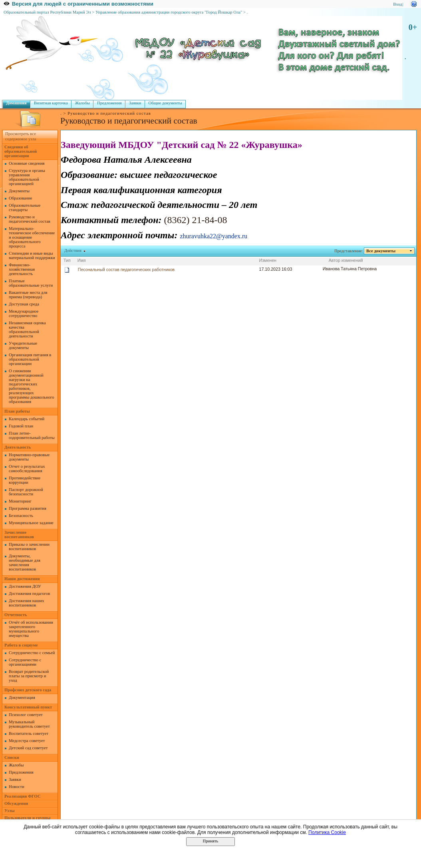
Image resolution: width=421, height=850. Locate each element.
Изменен (268, 260)
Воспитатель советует (28, 733)
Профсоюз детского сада (27, 690)
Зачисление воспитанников (19, 534)
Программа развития (27, 508)
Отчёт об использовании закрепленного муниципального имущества (31, 629)
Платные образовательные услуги (31, 283)
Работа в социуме (21, 645)
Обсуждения (16, 803)
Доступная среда (24, 304)
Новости (16, 786)
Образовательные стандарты (24, 207)
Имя (81, 260)
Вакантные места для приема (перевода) (28, 294)
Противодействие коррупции (24, 480)
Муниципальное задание (31, 523)
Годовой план (21, 426)
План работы (17, 411)
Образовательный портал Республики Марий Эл (47, 12)
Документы (19, 191)
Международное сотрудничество (23, 313)
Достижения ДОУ (25, 586)
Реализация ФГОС (22, 796)
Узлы (9, 810)
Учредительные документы (23, 345)
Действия (73, 250)
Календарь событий (26, 419)
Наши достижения (22, 579)
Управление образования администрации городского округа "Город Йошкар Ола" (168, 12)
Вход (397, 4)
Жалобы (82, 103)
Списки (11, 757)
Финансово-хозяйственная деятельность (22, 269)
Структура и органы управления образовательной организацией (27, 177)
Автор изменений (346, 260)
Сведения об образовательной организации (20, 151)
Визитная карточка (51, 103)
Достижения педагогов (29, 593)
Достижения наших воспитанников (26, 603)
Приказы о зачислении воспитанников (29, 546)
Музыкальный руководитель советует (29, 724)
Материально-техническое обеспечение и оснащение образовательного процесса (32, 237)
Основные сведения (27, 163)
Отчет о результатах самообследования (27, 468)
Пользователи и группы (27, 818)
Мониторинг (20, 501)
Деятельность (17, 447)
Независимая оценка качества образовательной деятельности (27, 329)
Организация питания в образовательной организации (30, 359)
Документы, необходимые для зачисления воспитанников (24, 562)
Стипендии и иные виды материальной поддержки (32, 255)
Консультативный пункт (28, 707)
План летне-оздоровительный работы (32, 435)
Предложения (109, 103)
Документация (22, 697)
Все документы (381, 251)
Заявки (135, 103)
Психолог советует (26, 714)
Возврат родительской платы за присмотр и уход (29, 675)
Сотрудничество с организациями (25, 662)
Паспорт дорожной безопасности (26, 491)
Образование (20, 198)
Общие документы (165, 103)
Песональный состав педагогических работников (126, 269)
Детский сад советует (28, 748)
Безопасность (21, 515)
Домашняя (16, 103)
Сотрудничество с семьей (32, 652)
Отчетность (15, 615)
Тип (67, 260)
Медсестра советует (27, 740)
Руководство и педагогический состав (29, 219)
